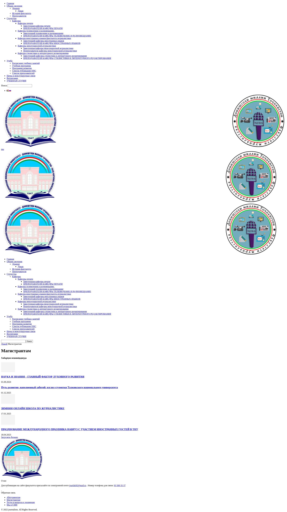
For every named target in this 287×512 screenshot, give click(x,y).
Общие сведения (14, 6)
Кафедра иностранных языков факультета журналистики (44, 38)
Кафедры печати (25, 23)
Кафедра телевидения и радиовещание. (36, 31)
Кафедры (16, 21)
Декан (20, 11)
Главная (10, 3)
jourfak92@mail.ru (77, 485)
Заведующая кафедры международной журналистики (48, 48)
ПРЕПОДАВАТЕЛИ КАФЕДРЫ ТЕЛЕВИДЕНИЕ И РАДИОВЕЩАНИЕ (57, 36)
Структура (11, 18)
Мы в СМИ (12, 505)
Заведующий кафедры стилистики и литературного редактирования (55, 56)
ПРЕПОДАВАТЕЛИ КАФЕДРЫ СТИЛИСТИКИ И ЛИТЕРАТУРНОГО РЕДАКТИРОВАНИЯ (67, 58)
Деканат (16, 8)
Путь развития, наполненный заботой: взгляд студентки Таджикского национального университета (59, 387)
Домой (4, 344)
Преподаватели (19, 16)
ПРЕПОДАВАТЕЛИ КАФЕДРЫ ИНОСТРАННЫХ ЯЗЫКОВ (51, 43)
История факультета (21, 13)
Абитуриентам (13, 497)
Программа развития (22, 68)
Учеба (9, 61)
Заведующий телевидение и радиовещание (43, 33)
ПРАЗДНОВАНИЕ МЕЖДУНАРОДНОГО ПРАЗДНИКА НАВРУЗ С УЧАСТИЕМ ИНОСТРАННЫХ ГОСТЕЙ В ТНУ (69, 429)
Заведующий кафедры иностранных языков (43, 41)
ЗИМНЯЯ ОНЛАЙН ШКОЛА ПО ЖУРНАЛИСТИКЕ (32, 408)
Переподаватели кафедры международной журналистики (50, 51)
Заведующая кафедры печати (36, 26)
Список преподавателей (23, 73)
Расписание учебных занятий (26, 63)
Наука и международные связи (21, 76)
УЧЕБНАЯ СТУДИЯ (16, 81)
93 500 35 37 (119, 485)
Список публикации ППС (24, 71)
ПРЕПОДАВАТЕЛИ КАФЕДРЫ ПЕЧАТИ (43, 28)
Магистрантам (13, 500)
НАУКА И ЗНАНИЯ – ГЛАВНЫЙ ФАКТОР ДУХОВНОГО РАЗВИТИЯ (42, 376)
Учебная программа (21, 66)
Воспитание (12, 78)
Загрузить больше (9, 437)
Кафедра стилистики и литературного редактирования (43, 53)
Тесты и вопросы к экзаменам (21, 502)
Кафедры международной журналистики (37, 46)
